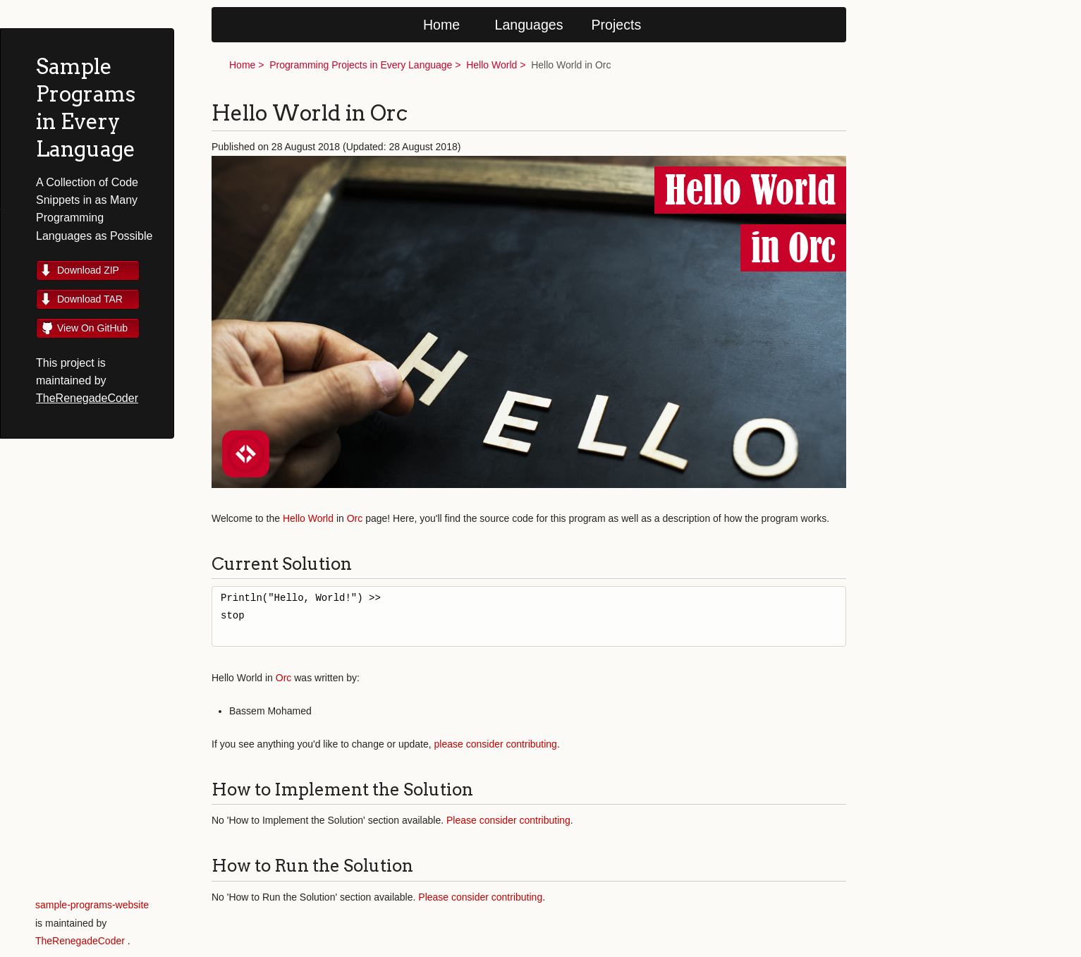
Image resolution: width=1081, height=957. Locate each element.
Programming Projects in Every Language (360, 65)
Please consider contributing (508, 820)
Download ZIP (88, 270)
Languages (529, 24)
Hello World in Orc (571, 65)
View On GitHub (92, 328)
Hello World (491, 65)
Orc (355, 518)
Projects (617, 24)
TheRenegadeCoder (87, 398)
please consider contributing (495, 744)
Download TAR (90, 299)
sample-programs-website (92, 904)
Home (441, 24)
